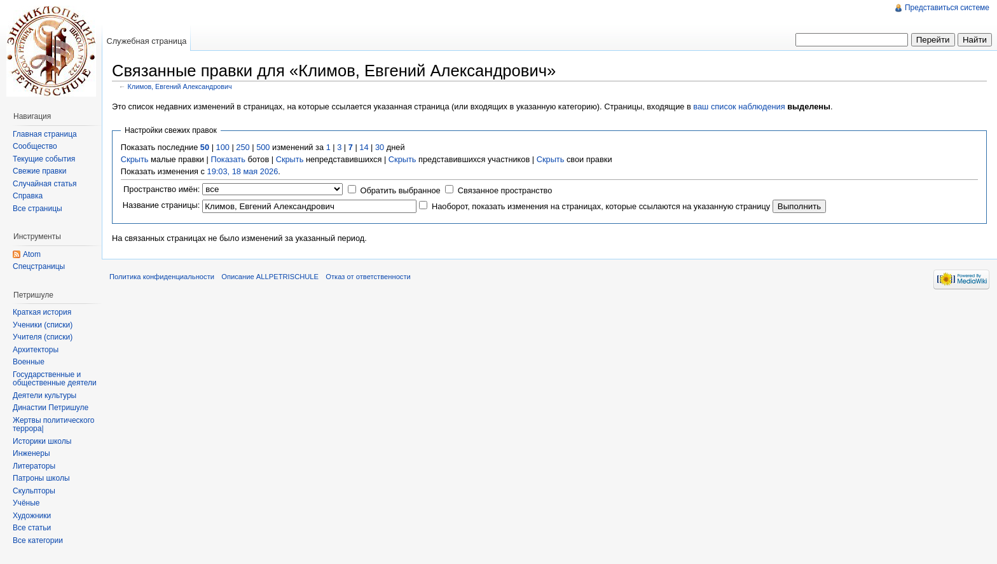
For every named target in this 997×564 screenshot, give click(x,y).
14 (363, 147)
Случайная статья (44, 183)
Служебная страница (146, 41)
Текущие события (44, 159)
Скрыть (135, 159)
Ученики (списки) (42, 324)
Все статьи (32, 527)
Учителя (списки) (42, 337)
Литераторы (34, 466)
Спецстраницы (39, 266)
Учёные (26, 503)
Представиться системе (947, 7)
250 (242, 147)
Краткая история (42, 312)
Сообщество (35, 146)
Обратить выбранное (400, 190)
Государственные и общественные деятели (55, 379)
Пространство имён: (161, 189)
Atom (32, 254)
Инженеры (31, 453)
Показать (227, 159)
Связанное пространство (505, 190)
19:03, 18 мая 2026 (242, 171)
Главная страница (45, 134)
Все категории (38, 540)
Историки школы (42, 441)
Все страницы (37, 208)
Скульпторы (34, 490)
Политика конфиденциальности (161, 276)
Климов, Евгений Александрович (180, 86)
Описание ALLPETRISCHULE (270, 276)
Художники (32, 515)
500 (263, 147)
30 (379, 147)
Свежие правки (39, 171)
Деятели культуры (44, 395)
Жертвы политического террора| (53, 425)
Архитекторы (35, 349)
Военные (29, 361)
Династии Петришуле (50, 407)
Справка (28, 195)
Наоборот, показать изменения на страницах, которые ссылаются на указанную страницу (601, 206)
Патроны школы (41, 478)
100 (223, 147)
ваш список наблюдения (739, 106)
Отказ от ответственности (368, 276)
